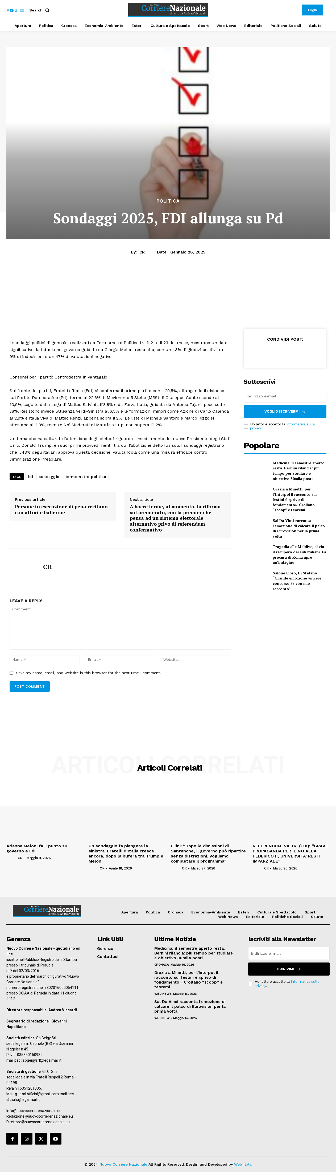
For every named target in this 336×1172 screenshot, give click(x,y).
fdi (30, 476)
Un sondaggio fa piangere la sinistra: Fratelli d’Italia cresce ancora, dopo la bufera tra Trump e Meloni (126, 853)
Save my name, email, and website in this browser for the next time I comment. (88, 673)
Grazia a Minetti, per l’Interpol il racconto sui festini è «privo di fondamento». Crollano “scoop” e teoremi (295, 499)
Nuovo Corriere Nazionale (123, 1164)
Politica (168, 201)
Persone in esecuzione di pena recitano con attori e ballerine (61, 509)
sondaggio (49, 476)
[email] (285, 396)
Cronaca (161, 964)
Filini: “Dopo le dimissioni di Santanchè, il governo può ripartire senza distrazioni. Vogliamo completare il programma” (208, 853)
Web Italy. (243, 1164)
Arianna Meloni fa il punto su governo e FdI (36, 848)
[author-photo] (11, 858)
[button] (40, 10)
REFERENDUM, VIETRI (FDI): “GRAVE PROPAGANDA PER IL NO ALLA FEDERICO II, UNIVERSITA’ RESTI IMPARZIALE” (290, 853)
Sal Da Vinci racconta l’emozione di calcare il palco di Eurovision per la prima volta (299, 528)
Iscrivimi (289, 969)
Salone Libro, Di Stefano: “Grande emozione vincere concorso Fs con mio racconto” (297, 580)
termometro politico (85, 476)
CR (142, 252)
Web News (163, 994)
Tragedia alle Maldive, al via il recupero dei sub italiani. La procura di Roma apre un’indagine (299, 554)
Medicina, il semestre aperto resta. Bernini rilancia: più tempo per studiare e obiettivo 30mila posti (299, 470)
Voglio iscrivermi (285, 411)
